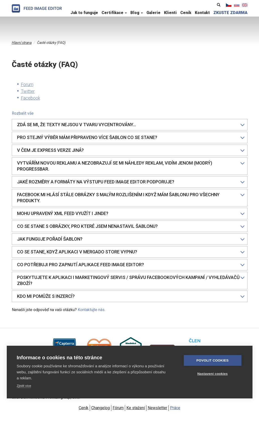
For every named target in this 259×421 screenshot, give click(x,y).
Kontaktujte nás (91, 309)
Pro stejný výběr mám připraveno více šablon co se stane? (131, 137)
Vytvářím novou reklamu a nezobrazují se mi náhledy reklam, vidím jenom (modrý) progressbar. (131, 166)
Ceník (185, 12)
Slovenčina (236, 5)
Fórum (118, 407)
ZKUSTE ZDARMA (230, 12)
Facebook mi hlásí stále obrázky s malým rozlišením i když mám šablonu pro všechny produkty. (131, 197)
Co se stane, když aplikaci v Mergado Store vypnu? (131, 251)
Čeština (228, 5)
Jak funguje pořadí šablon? (131, 239)
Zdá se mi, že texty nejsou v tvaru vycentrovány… (131, 124)
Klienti (170, 12)
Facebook (30, 98)
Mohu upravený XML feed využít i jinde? (131, 213)
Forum (27, 84)
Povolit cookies (212, 360)
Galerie (153, 12)
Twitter (28, 91)
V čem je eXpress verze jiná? (131, 150)
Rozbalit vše (23, 113)
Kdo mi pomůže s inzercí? (131, 296)
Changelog (100, 407)
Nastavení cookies (212, 374)
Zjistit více (24, 386)
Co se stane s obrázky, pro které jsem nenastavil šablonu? (131, 226)
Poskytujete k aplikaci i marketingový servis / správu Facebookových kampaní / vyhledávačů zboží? (131, 280)
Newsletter (157, 407)
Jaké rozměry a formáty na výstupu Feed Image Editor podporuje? (131, 181)
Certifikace (114, 12)
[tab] (129, 124)
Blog (136, 12)
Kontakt (202, 12)
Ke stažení (135, 407)
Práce (175, 407)
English (244, 5)
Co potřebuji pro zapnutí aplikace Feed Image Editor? (131, 264)
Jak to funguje (84, 12)
